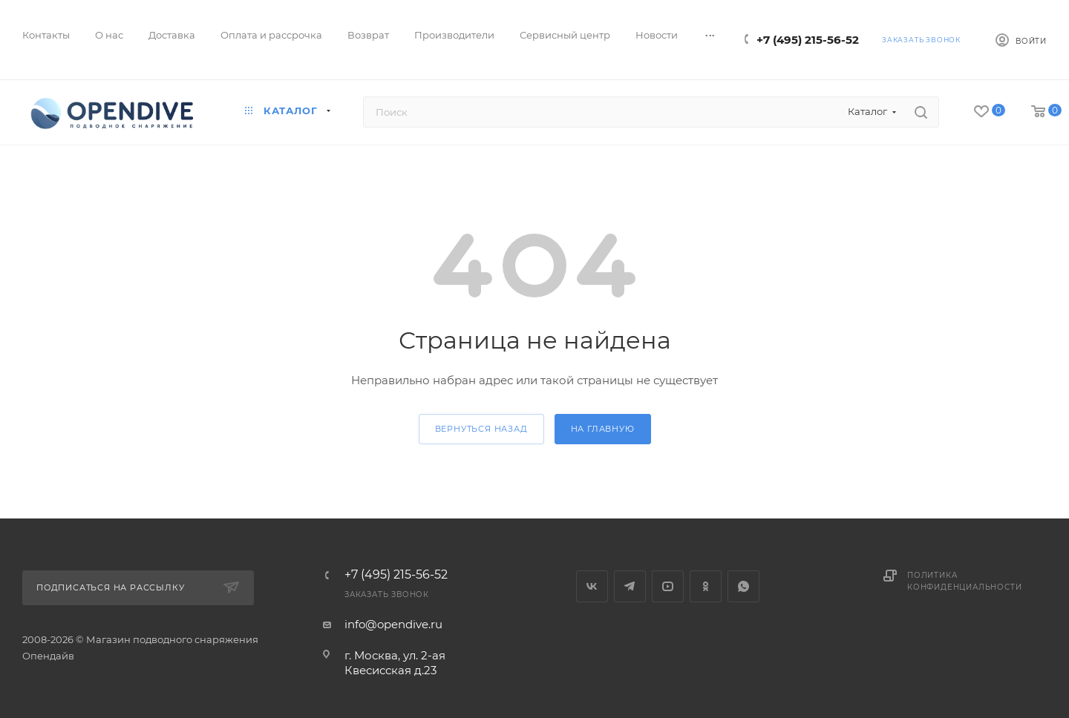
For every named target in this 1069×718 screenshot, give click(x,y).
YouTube (668, 586)
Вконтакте (592, 586)
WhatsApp (743, 586)
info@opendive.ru (393, 624)
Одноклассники (706, 586)
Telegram (630, 586)
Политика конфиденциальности (964, 581)
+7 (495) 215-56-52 (807, 40)
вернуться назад (481, 429)
